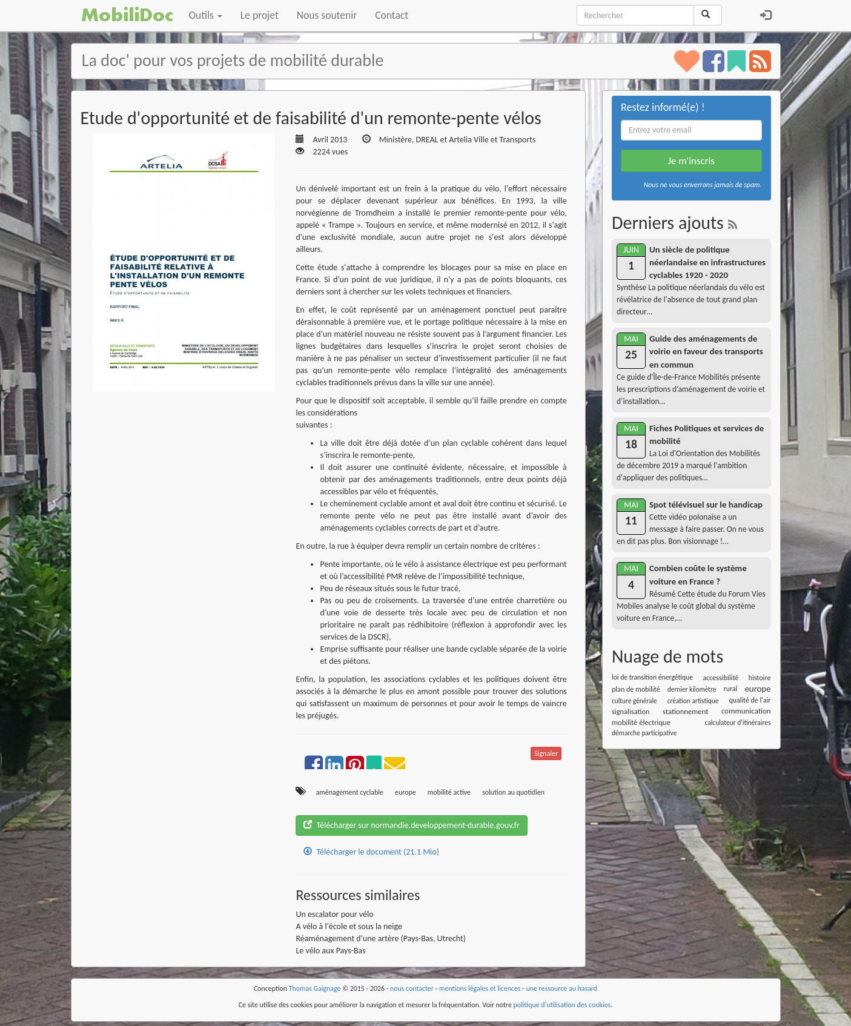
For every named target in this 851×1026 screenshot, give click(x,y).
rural (730, 688)
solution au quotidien (513, 792)
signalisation (631, 711)
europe (405, 792)
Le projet (259, 15)
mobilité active (449, 792)
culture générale (634, 701)
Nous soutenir (327, 15)
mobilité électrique (641, 722)
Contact (391, 15)
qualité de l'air (749, 700)
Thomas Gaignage (315, 988)
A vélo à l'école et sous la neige (349, 926)
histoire (760, 677)
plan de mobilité (636, 688)
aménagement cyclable (349, 792)
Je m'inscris (691, 160)
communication (746, 710)
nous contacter (412, 988)
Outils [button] (205, 15)
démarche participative (644, 733)
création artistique (693, 701)
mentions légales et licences (480, 988)
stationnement (685, 711)
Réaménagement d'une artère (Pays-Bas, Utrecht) (381, 938)
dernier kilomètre (692, 689)
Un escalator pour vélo (334, 914)
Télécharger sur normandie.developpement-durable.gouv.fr (411, 825)
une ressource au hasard (562, 988)
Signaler (546, 753)
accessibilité (720, 677)
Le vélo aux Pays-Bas (330, 950)
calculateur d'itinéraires (737, 722)
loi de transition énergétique (652, 677)
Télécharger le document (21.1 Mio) (371, 852)
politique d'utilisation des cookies (562, 1005)
